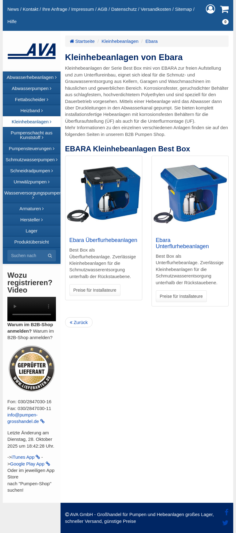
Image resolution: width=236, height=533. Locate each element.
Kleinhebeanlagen (120, 41)
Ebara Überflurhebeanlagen (103, 240)
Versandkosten (156, 9)
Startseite (82, 41)
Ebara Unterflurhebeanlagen (182, 243)
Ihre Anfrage (54, 9)
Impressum (82, 9)
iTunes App (26, 457)
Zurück (79, 322)
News (13, 9)
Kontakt (30, 9)
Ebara (151, 41)
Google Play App (30, 463)
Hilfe (12, 21)
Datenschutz (124, 9)
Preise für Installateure (94, 290)
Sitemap (183, 9)
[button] (210, 9)
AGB (103, 9)
